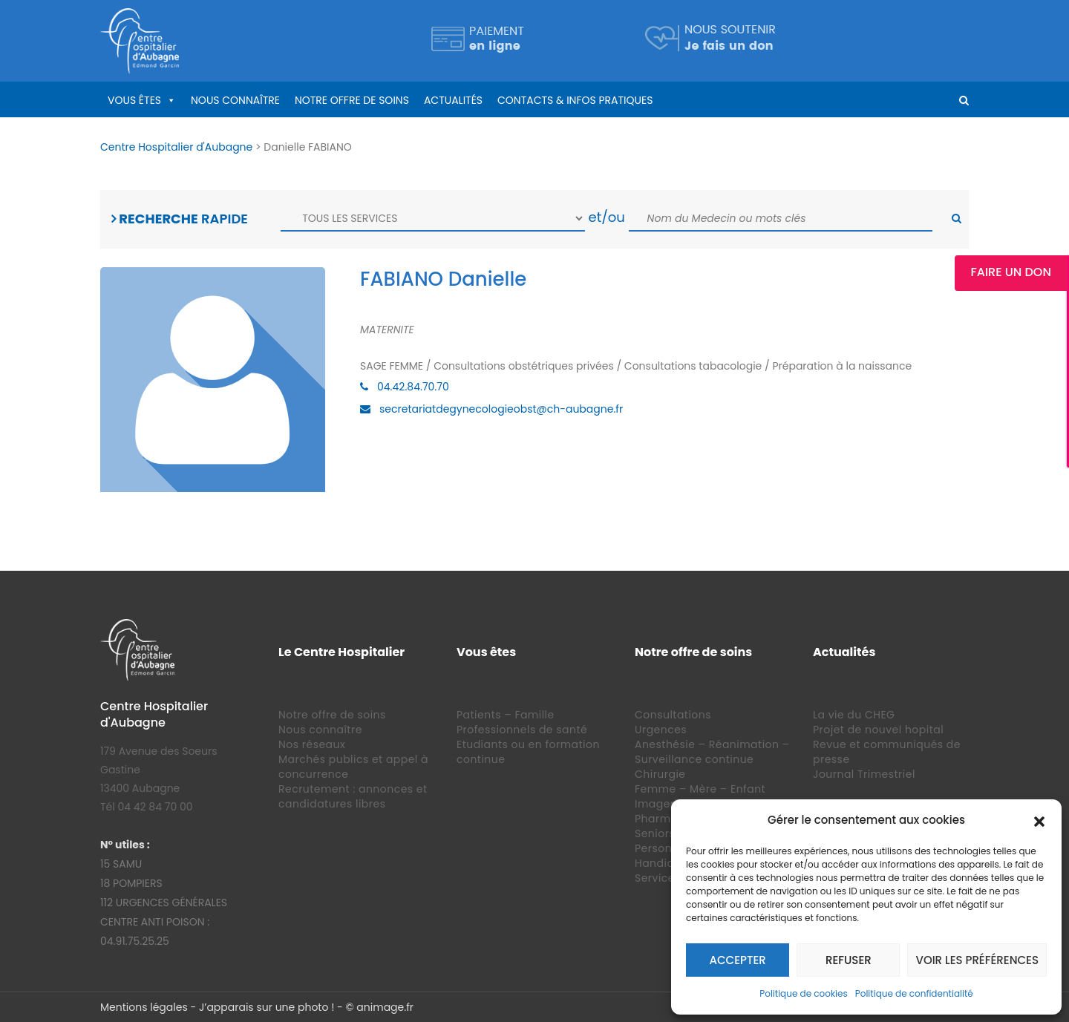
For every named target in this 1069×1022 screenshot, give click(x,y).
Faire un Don (1013, 272)
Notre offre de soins (352, 100)
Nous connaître (235, 100)
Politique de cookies (803, 993)
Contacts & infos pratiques (575, 100)
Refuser (849, 960)
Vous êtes (134, 100)
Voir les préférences (977, 960)
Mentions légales (144, 1007)
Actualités (453, 100)
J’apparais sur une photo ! (266, 1007)
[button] (1039, 820)
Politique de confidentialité (914, 993)
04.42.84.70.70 (413, 386)
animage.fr (384, 1007)
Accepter (738, 960)
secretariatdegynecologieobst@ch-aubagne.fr (501, 409)
